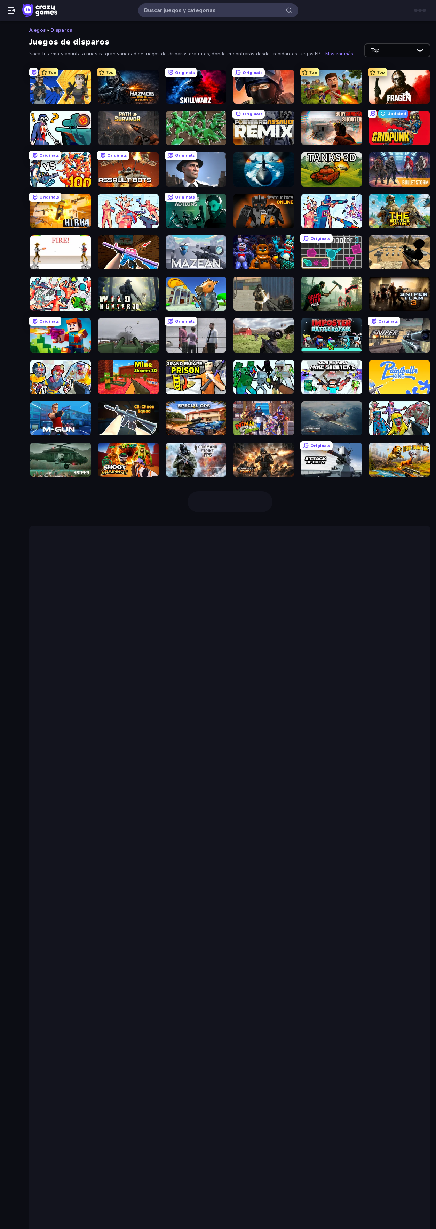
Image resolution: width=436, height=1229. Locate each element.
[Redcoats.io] (332, 86)
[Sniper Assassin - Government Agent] (196, 335)
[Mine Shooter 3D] (128, 377)
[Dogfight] (332, 418)
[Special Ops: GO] (196, 418)
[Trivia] (10, 310)
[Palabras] (10, 263)
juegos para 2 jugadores (305, 713)
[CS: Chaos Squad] (128, 418)
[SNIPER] (61, 459)
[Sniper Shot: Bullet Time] (61, 128)
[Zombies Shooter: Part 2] (61, 377)
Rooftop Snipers (385, 721)
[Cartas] (10, 168)
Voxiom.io (67, 654)
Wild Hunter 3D (75, 1108)
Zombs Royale (294, 908)
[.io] (10, 239)
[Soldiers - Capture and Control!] (196, 128)
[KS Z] (128, 252)
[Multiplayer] (10, 103)
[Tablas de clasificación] (10, 115)
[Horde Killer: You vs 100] (61, 169)
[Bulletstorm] (399, 169)
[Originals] (10, 91)
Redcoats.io (70, 1022)
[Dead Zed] (264, 335)
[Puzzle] (10, 275)
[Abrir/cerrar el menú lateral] (11, 10)
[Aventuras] (10, 156)
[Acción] (10, 133)
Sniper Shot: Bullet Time (87, 1039)
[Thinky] (10, 298)
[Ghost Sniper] (399, 252)
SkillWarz (354, 602)
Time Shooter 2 (222, 618)
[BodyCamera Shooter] (332, 128)
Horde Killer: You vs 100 (349, 921)
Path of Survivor (75, 1047)
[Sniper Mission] (399, 335)
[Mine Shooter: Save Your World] (264, 377)
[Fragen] (399, 86)
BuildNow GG (72, 989)
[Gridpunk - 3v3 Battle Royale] (399, 128)
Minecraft (52, 894)
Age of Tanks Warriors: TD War (177, 827)
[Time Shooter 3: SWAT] (332, 211)
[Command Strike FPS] (196, 459)
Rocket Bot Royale (205, 819)
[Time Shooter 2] (128, 211)
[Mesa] (10, 251)
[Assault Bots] (128, 169)
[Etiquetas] (10, 328)
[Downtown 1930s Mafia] (196, 169)
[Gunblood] (61, 252)
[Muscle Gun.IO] (61, 418)
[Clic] (10, 180)
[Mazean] (196, 252)
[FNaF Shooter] (264, 252)
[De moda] (10, 68)
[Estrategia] (10, 227)
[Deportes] (10, 204)
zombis (249, 908)
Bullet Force (245, 610)
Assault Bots (58, 849)
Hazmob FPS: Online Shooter (79, 602)
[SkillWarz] (196, 86)
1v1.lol (63, 671)
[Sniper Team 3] (399, 294)
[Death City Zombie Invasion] (332, 294)
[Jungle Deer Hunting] (399, 459)
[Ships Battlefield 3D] (264, 169)
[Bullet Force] (264, 86)
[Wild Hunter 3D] (128, 294)
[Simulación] (10, 286)
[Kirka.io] (61, 211)
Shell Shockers (74, 663)
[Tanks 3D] (332, 169)
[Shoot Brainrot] (128, 459)
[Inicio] (10, 32)
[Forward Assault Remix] (264, 128)
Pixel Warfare (206, 894)
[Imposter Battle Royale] (332, 335)
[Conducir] (10, 192)
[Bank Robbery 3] (196, 294)
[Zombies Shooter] (399, 418)
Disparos (61, 30)
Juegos (37, 30)
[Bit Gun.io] (61, 335)
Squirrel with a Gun (66, 757)
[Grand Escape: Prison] (196, 377)
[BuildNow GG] (61, 86)
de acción (67, 730)
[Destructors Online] (264, 211)
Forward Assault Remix (86, 1064)
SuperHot (197, 930)
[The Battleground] (399, 211)
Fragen (63, 1030)
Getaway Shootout (101, 721)
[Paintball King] (399, 377)
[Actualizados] (10, 80)
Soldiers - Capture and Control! (96, 1055)
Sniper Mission (73, 1091)
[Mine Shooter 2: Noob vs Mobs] (332, 377)
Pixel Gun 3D (57, 774)
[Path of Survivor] (128, 128)
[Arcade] (10, 145)
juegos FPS (327, 557)
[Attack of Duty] (332, 459)
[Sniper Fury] (264, 459)
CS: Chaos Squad (77, 1117)
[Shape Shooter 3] (332, 252)
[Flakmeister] (128, 335)
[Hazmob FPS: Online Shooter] (128, 86)
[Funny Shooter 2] (61, 294)
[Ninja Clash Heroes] (264, 418)
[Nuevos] (10, 56)
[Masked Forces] (264, 294)
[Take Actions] (196, 211)
